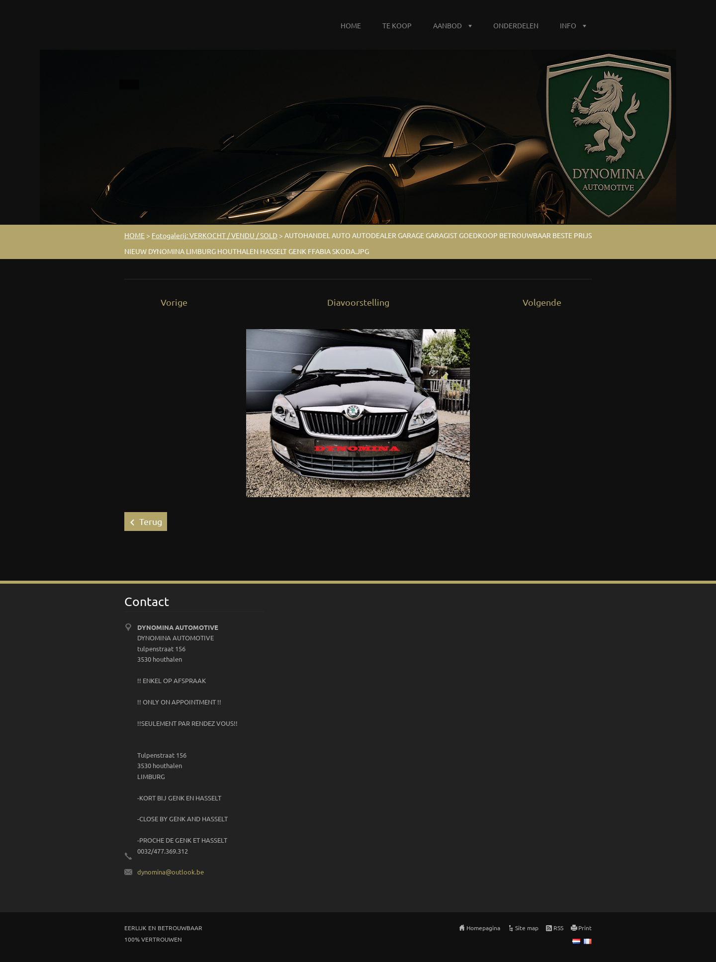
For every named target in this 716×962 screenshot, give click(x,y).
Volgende (542, 302)
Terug (150, 521)
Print (585, 928)
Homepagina (483, 928)
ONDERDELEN (515, 25)
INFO (568, 25)
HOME (351, 25)
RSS (558, 928)
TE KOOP (397, 25)
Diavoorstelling (358, 302)
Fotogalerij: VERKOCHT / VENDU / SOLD (214, 235)
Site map (526, 928)
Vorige (174, 302)
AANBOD (447, 25)
